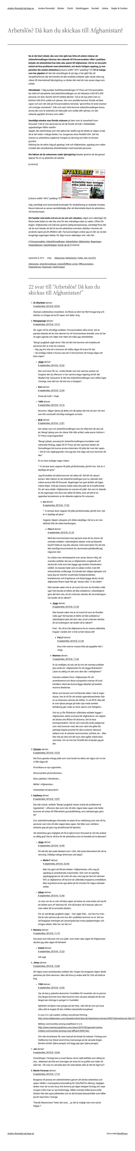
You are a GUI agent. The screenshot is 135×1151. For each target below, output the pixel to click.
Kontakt (95, 8)
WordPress (122, 1133)
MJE (40, 420)
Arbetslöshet (72, 241)
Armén (61, 245)
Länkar (105, 8)
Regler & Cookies (119, 8)
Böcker (61, 8)
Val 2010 (92, 258)
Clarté (70, 8)
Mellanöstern (71, 258)
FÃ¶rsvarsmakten (86, 264)
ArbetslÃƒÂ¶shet (64, 264)
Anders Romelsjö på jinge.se (21, 8)
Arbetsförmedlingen (55, 241)
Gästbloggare (82, 8)
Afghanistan (84, 241)
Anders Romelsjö (46, 8)
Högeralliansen (35, 245)
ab (65, 245)
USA (85, 258)
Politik (80, 258)
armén (75, 264)
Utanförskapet (50, 245)
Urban (41, 892)
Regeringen (96, 241)
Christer (37, 749)
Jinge (41, 362)
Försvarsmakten (37, 241)
